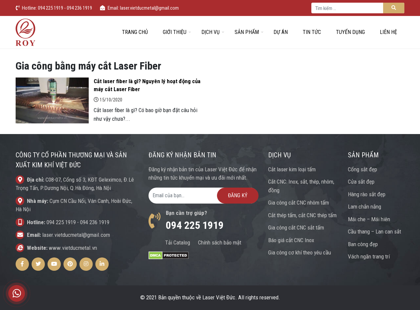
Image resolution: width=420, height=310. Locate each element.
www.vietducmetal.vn (73, 247)
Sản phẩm (247, 32)
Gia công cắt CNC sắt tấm (296, 227)
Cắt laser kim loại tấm (292, 169)
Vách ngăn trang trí (369, 256)
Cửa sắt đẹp (361, 181)
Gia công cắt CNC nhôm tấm (298, 202)
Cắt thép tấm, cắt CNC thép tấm (302, 215)
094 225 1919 (61, 222)
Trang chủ (135, 32)
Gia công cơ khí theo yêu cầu (299, 252)
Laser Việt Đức (218, 297)
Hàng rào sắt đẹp (366, 194)
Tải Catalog (177, 242)
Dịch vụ (210, 32)
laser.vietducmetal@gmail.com (76, 235)
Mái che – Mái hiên (369, 219)
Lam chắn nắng (364, 206)
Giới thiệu (174, 32)
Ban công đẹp (363, 244)
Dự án (280, 32)
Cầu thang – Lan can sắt (374, 231)
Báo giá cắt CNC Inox (291, 240)
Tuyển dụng (350, 32)
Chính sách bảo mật (219, 242)
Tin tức (312, 32)
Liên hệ (388, 32)
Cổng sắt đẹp (362, 169)
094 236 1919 (94, 222)
